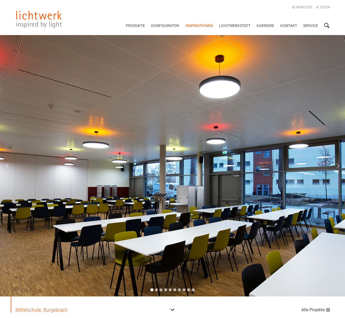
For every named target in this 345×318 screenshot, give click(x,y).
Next (334, 165)
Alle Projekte (315, 309)
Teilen (323, 7)
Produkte (135, 25)
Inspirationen (199, 25)
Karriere (265, 25)
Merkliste (302, 7)
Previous (10, 165)
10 (193, 289)
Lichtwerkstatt (234, 25)
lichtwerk (39, 19)
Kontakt (288, 25)
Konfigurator (165, 25)
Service (310, 25)
